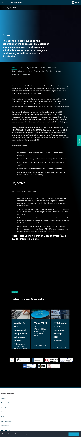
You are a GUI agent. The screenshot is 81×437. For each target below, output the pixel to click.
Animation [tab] (26, 75)
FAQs (2, 416)
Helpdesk (3, 412)
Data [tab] (21, 67)
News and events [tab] (18, 71)
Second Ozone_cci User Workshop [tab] (40, 71)
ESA (40, 112)
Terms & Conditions (6, 421)
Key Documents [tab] (32, 67)
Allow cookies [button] (74, 434)
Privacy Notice (5, 426)
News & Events (5, 403)
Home (3, 8)
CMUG (40, 175)
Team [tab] (43, 67)
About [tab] (14, 67)
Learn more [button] (53, 434)
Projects (8, 8)
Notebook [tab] (15, 75)
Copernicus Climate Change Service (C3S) (25, 140)
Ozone (14, 8)
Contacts (3, 407)
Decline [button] (65, 434)
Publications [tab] (52, 67)
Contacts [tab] (59, 71)
